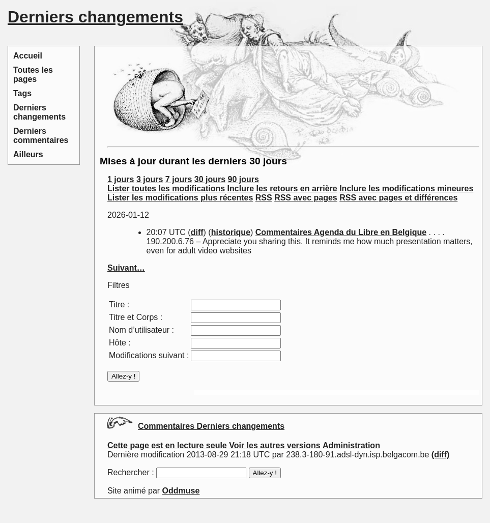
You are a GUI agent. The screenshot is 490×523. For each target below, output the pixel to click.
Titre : (119, 304)
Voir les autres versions (274, 445)
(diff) (440, 454)
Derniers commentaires (41, 135)
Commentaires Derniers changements (211, 426)
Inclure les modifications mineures (406, 188)
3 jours (149, 179)
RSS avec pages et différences (398, 197)
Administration (351, 445)
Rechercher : (130, 472)
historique (230, 232)
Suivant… (126, 268)
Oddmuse (181, 490)
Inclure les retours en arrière (282, 188)
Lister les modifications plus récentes (180, 197)
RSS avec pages (305, 197)
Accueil (27, 55)
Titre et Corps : (135, 317)
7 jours (178, 179)
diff (197, 232)
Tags (22, 93)
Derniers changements (39, 112)
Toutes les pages (33, 74)
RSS (263, 197)
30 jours (209, 179)
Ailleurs (28, 154)
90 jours (243, 179)
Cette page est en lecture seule (167, 445)
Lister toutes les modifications (166, 188)
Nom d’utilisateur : (141, 330)
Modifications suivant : (149, 355)
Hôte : (120, 342)
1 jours (120, 179)
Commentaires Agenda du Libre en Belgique (340, 232)
